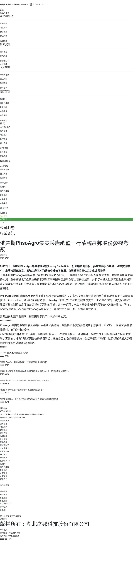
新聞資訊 (3, 41)
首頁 (2, 10)
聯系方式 (3, 120)
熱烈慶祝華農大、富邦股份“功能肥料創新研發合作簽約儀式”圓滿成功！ (29, 399)
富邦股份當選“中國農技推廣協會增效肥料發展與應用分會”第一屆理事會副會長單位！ (35, 371)
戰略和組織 (4, 103)
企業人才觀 (4, 75)
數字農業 (3, 32)
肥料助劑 (3, 23)
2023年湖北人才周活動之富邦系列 (14, 353)
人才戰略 (3, 64)
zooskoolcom (5, 539)
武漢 (18, 533)
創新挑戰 (3, 107)
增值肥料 (3, 28)
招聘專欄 (3, 83)
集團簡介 (3, 99)
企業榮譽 (3, 115)
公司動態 (3, 52)
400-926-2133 (36, 4)
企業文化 (3, 111)
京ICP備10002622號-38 (9, 536)
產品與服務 (4, 13)
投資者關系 (4, 61)
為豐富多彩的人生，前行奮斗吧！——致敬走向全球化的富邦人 (25, 380)
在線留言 (3, 494)
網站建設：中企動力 (8, 533)
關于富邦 (3, 88)
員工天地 (3, 79)
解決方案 (3, 36)
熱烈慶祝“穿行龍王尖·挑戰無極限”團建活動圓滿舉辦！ (22, 390)
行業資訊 (3, 56)
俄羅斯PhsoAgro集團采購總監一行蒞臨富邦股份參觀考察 (23, 362)
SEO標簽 (3, 530)
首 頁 (2, 123)
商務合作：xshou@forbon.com (12, 417)
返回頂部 (3, 519)
